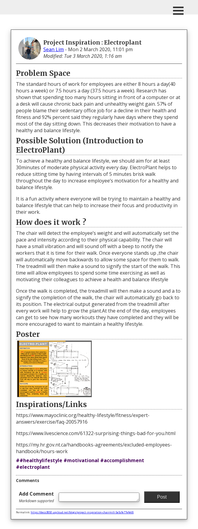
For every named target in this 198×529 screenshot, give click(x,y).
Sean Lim (53, 49)
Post (162, 496)
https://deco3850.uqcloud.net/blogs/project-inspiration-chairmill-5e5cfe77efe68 (82, 512)
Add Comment (36, 496)
